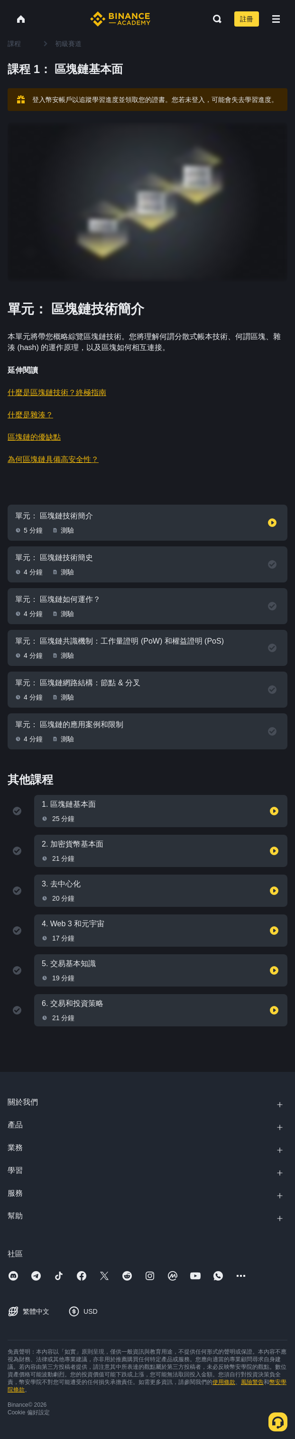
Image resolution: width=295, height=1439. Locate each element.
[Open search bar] (214, 19)
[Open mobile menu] (276, 19)
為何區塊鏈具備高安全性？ (53, 459)
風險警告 (252, 1382)
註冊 (246, 19)
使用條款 (223, 1382)
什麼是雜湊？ (30, 415)
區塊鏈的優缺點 (34, 437)
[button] (276, 19)
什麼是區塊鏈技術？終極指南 (57, 392)
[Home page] (120, 19)
